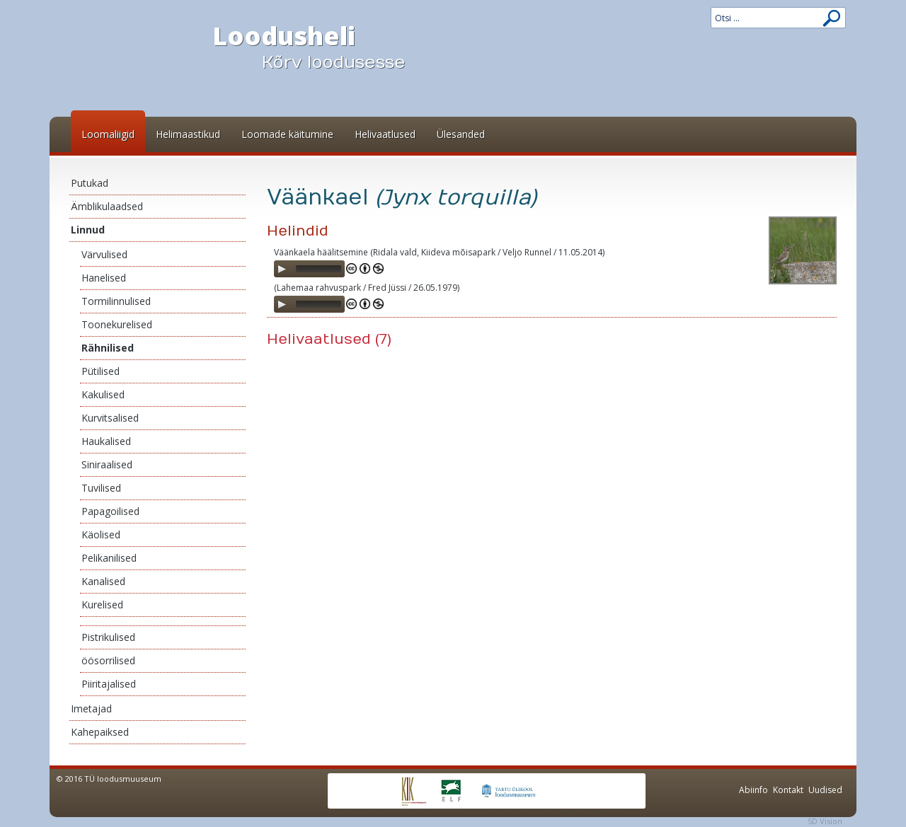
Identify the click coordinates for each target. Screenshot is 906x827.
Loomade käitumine (287, 134)
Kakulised (103, 394)
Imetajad (91, 708)
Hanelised (103, 277)
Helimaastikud (188, 134)
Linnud (88, 229)
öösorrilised (108, 660)
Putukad (89, 183)
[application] (309, 268)
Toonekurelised (116, 324)
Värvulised (104, 254)
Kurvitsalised (110, 417)
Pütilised (100, 371)
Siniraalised (106, 464)
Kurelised (102, 604)
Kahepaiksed (100, 732)
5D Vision (825, 821)
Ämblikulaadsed (107, 206)
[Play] (281, 268)
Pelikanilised (109, 558)
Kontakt (788, 790)
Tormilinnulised (116, 301)
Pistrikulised (108, 637)
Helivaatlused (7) (329, 339)
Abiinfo (753, 790)
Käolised (100, 534)
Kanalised (103, 581)
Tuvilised (101, 488)
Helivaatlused (385, 134)
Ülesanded (461, 134)
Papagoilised (110, 511)
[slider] (318, 268)
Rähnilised (107, 347)
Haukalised (106, 441)
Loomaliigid (107, 134)
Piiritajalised (108, 683)
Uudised (825, 790)
